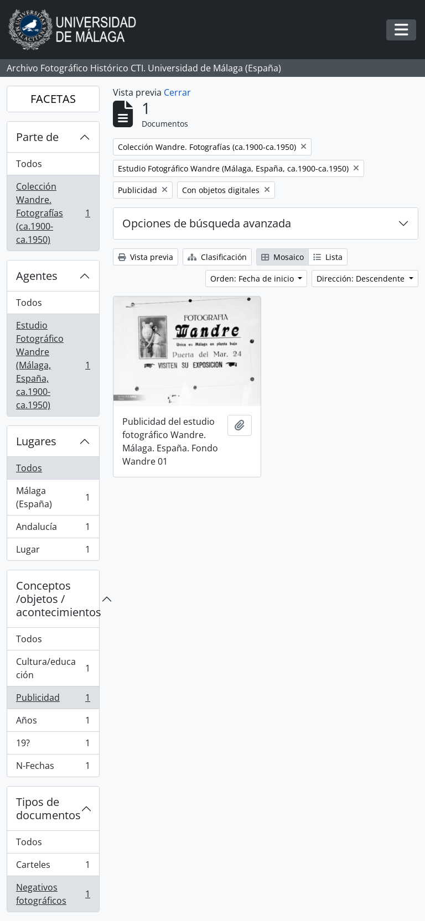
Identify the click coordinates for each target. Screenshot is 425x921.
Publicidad (52, 700)
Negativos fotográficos (52, 894)
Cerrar (177, 92)
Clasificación (217, 257)
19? (52, 745)
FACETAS (53, 98)
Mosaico (282, 257)
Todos (29, 164)
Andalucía (52, 529)
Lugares (36, 441)
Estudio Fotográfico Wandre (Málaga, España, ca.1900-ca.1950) (52, 365)
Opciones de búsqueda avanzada (206, 223)
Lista (328, 257)
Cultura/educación (52, 668)
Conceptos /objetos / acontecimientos (57, 599)
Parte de (37, 136)
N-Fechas (52, 768)
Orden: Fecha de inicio (253, 278)
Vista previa (145, 257)
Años (52, 723)
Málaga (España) (52, 497)
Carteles (52, 867)
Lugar (52, 551)
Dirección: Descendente (362, 278)
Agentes (37, 275)
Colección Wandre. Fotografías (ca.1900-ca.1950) (52, 213)
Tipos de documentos (48, 808)
